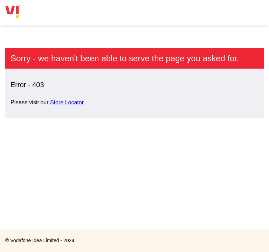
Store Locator (67, 102)
